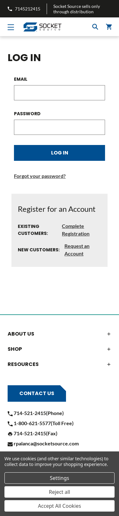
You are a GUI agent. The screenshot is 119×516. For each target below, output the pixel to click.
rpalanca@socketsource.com (43, 443)
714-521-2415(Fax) (32, 433)
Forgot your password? (40, 176)
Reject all (59, 491)
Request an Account (76, 249)
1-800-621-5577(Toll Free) (41, 423)
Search (95, 27)
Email (20, 79)
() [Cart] (109, 26)
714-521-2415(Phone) (36, 413)
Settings (59, 478)
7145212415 (24, 8)
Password (27, 113)
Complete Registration (75, 229)
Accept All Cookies (59, 505)
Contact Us (36, 393)
